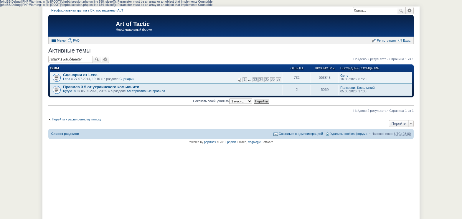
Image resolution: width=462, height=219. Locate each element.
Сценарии (126, 79)
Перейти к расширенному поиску (76, 119)
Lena (66, 79)
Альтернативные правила (146, 91)
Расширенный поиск (410, 10)
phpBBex (210, 142)
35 (267, 79)
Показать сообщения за (222, 101)
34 (261, 79)
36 (273, 79)
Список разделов (65, 133)
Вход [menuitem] (406, 40)
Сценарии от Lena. (81, 75)
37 (278, 79)
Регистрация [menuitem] (386, 40)
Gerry (344, 75)
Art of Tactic (133, 24)
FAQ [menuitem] (76, 40)
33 (255, 79)
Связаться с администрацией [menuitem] (301, 133)
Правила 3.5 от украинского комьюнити (101, 87)
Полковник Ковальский (357, 87)
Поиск (401, 10)
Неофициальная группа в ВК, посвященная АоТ (87, 10)
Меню (61, 40)
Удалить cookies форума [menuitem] (348, 133)
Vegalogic (254, 142)
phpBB (231, 142)
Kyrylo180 (70, 91)
